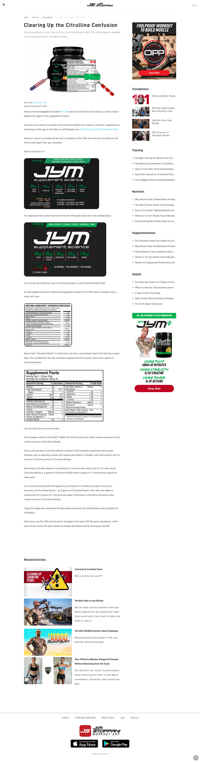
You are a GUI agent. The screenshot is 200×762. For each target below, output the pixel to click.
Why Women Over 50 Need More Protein (155, 199)
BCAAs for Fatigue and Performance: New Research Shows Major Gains (155, 262)
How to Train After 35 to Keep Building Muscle (155, 169)
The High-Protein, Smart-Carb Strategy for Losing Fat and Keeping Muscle (155, 205)
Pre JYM (64, 111)
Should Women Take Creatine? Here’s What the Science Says (155, 251)
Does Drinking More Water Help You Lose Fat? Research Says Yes (155, 221)
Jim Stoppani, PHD (100, 4)
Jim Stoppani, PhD (40, 103)
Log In (194, 5)
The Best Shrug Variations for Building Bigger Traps (155, 163)
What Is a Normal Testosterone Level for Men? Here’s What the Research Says (155, 287)
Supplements (47, 17)
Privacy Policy (108, 718)
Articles (35, 17)
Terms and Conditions (85, 718)
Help (122, 718)
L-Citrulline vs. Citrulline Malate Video (99, 129)
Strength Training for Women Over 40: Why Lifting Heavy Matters (155, 158)
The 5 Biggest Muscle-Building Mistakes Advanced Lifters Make (155, 180)
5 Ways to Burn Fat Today (147, 293)
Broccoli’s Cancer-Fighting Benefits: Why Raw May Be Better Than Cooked (155, 210)
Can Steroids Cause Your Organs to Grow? (155, 240)
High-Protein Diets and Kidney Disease (154, 298)
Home (26, 17)
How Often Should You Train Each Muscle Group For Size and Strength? (155, 174)
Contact (65, 718)
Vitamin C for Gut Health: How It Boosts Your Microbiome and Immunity (155, 215)
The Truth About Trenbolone (149, 304)
